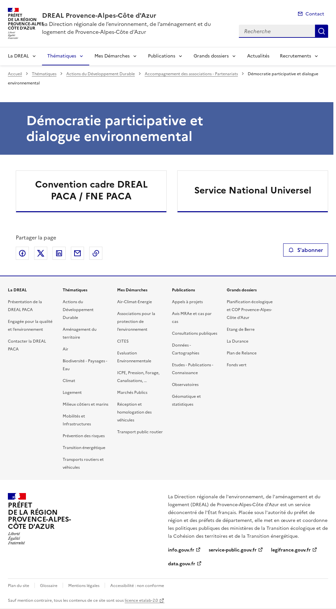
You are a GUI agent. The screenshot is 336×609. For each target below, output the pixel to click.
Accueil (15, 74)
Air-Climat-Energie (134, 302)
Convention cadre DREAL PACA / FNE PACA (91, 190)
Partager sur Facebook (22, 253)
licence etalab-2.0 (141, 600)
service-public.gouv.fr (233, 550)
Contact (314, 14)
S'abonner (305, 250)
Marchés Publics (132, 392)
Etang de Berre (241, 329)
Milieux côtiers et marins (85, 404)
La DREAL (18, 56)
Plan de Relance (242, 353)
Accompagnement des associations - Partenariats (191, 74)
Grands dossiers (211, 56)
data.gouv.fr (181, 563)
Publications (161, 56)
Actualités (258, 56)
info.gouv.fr (181, 550)
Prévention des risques (84, 436)
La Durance (237, 341)
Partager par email (77, 253)
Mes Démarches (112, 56)
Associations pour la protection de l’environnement (136, 321)
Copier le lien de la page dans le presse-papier (95, 253)
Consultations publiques (194, 333)
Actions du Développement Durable (100, 74)
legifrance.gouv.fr (291, 550)
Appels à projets (187, 302)
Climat (69, 381)
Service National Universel (252, 190)
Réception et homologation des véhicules (134, 412)
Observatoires (185, 385)
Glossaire (48, 586)
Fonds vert (236, 365)
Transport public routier (140, 432)
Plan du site (18, 586)
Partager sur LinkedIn (59, 253)
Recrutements (295, 56)
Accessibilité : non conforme (137, 586)
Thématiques (61, 56)
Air (65, 349)
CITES (123, 341)
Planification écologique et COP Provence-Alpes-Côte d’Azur (250, 310)
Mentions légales (83, 586)
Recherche (321, 31)
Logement (72, 392)
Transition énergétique (84, 448)
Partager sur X (40, 253)
